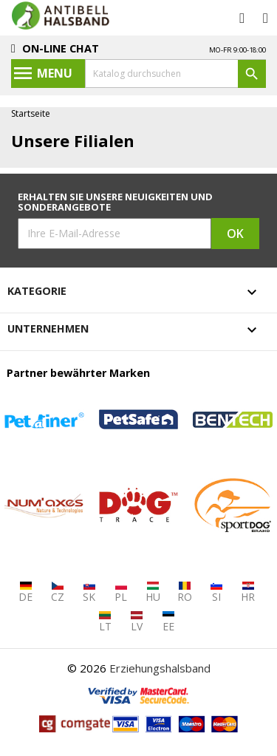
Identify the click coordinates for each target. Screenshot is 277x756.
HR (248, 592)
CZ (57, 592)
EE (168, 622)
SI (216, 592)
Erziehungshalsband (160, 668)
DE (25, 592)
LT (105, 622)
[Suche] (175, 73)
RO (184, 592)
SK (89, 592)
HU (153, 592)
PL (120, 592)
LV (137, 622)
